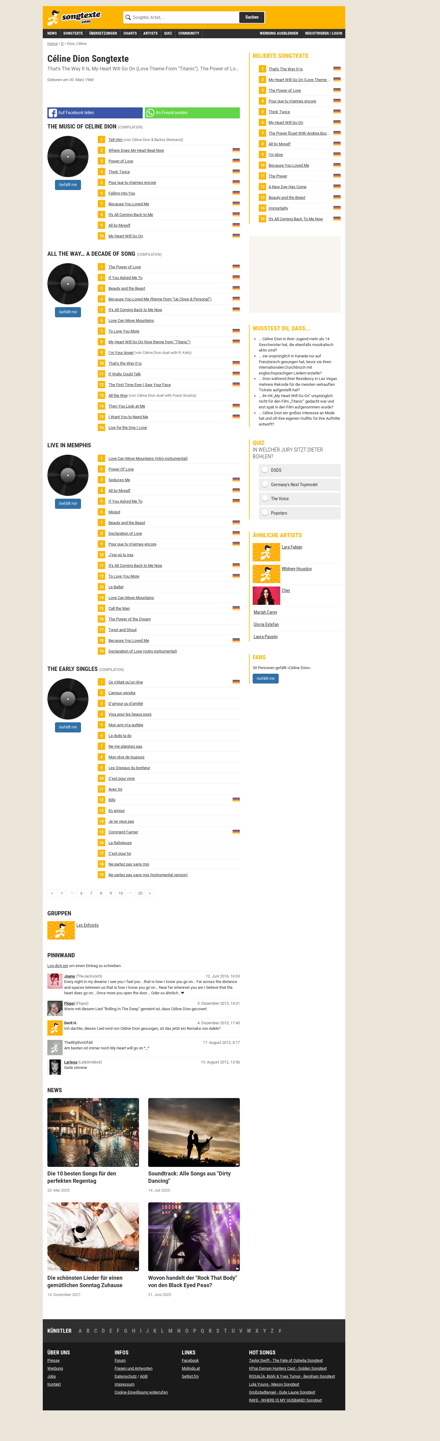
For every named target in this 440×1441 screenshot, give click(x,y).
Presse (53, 1388)
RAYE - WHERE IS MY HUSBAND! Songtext (285, 1427)
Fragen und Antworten (133, 1396)
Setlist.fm (190, 1404)
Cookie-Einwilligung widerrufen (141, 1419)
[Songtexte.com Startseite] (76, 45)
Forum (120, 1388)
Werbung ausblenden (279, 60)
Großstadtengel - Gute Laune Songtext (282, 1419)
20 (140, 920)
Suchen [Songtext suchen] (251, 44)
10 (121, 920)
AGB (144, 1404)
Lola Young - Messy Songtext (274, 1411)
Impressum (124, 1411)
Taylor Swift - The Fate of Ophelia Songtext (286, 1388)
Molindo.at (191, 1396)
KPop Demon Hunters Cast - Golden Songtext (288, 1396)
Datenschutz (126, 1404)
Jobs (51, 1404)
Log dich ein (57, 993)
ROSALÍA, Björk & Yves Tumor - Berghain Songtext (292, 1404)
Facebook (190, 1388)
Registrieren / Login (323, 60)
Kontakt (54, 1411)
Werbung (55, 1396)
